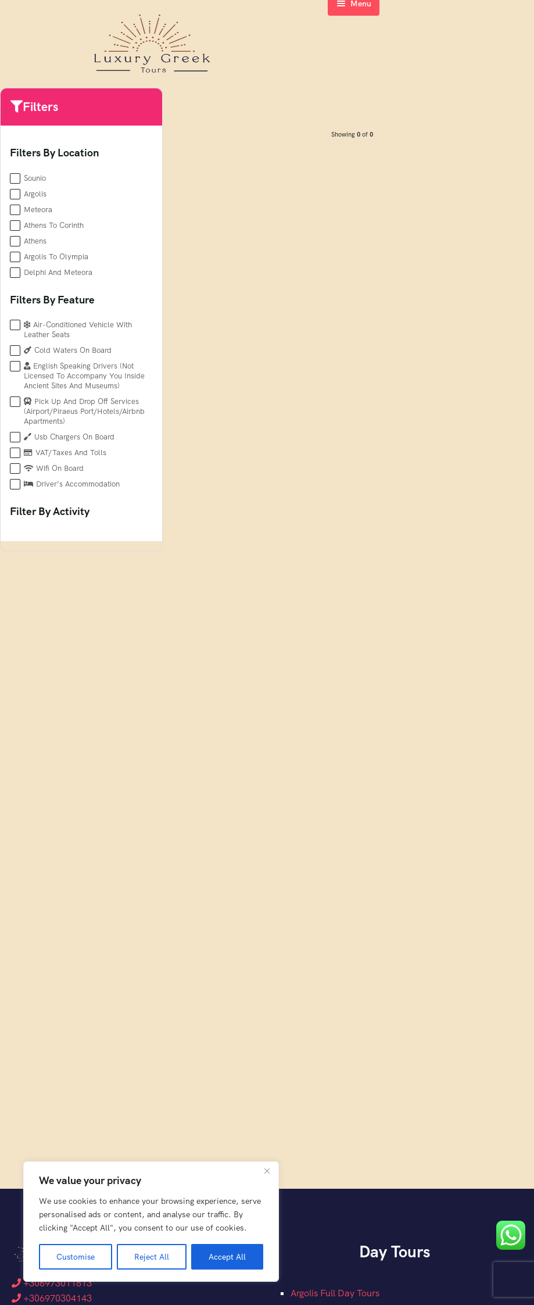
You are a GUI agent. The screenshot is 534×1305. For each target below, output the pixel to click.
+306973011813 (52, 1283)
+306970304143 (52, 1298)
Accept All (227, 1257)
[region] (151, 1222)
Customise (75, 1257)
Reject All (151, 1257)
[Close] (267, 1172)
